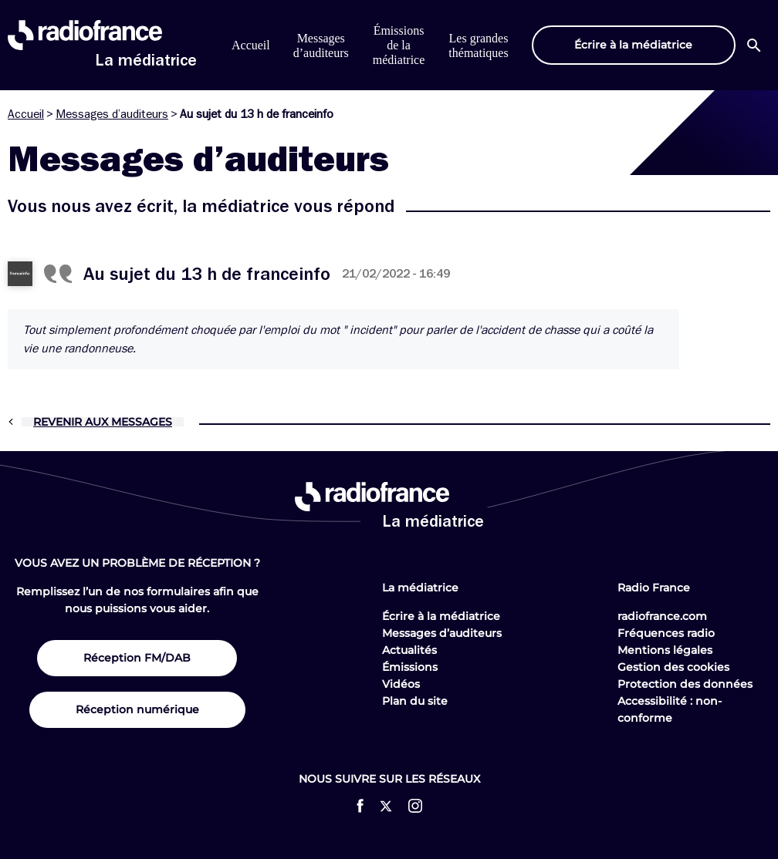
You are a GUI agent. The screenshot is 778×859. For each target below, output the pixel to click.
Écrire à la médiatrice (441, 616)
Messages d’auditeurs (112, 114)
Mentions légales (664, 650)
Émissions (410, 667)
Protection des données (685, 684)
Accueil (251, 45)
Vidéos (401, 684)
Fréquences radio (666, 633)
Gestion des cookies (673, 667)
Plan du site (415, 701)
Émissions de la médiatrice (399, 45)
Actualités (409, 650)
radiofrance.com (662, 616)
